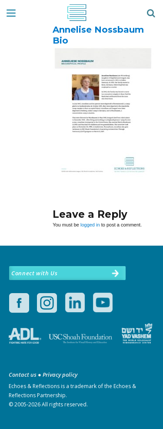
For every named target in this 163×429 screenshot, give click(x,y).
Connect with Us (34, 273)
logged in (90, 224)
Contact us (23, 374)
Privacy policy (60, 374)
